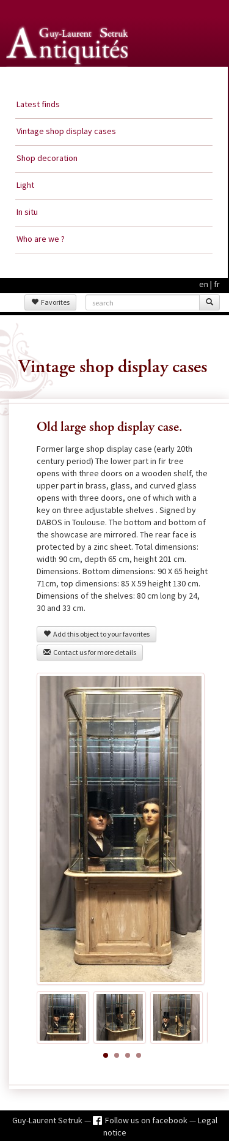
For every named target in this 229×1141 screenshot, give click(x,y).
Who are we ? (40, 238)
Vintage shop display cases (66, 131)
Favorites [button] (50, 302)
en (203, 284)
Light (25, 184)
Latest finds (38, 104)
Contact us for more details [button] (89, 652)
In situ (27, 211)
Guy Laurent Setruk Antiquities (69, 79)
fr (217, 284)
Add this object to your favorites (96, 633)
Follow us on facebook (147, 1120)
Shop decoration (47, 157)
